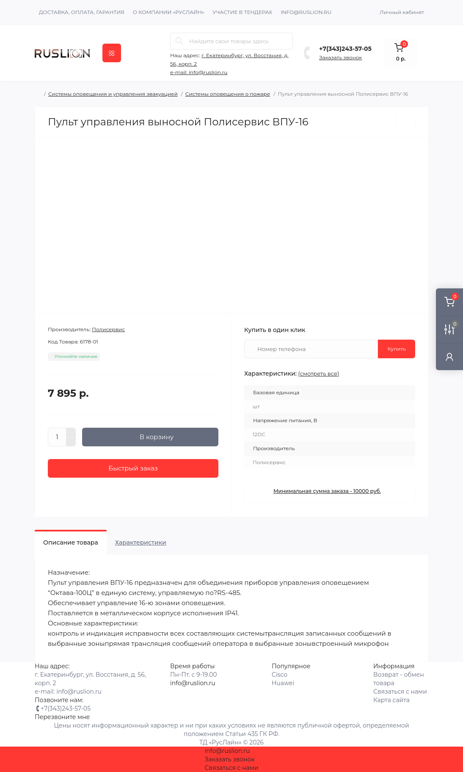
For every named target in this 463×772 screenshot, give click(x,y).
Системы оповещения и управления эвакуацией (113, 94)
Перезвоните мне (62, 717)
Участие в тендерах (243, 12)
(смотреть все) (318, 373)
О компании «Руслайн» (168, 12)
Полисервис (108, 329)
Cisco (279, 674)
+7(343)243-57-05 (345, 49)
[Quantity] (57, 437)
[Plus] (71, 432)
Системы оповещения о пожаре (227, 94)
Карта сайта (391, 700)
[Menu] (111, 53)
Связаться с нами (400, 691)
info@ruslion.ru (306, 12)
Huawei (283, 683)
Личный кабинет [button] (402, 12)
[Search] (179, 41)
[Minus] (71, 442)
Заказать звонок (340, 57)
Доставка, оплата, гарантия (81, 12)
